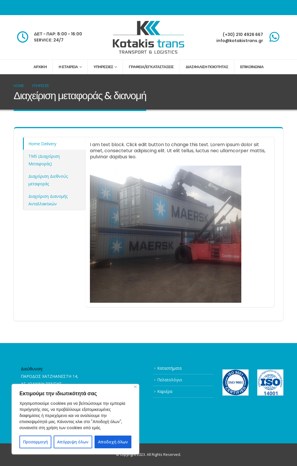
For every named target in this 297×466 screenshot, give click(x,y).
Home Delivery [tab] (42, 143)
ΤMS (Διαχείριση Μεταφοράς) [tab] (44, 159)
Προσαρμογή (35, 442)
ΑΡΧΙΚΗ (40, 67)
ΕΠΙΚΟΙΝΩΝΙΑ (252, 67)
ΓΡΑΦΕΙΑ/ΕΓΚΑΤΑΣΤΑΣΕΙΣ (151, 67)
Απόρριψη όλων (72, 442)
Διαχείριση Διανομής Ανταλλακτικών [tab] (48, 199)
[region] (75, 419)
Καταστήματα (169, 368)
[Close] (135, 386)
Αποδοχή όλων (113, 442)
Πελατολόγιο (169, 379)
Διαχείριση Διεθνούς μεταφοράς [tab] (48, 179)
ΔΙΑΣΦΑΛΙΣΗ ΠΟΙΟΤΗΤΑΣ (207, 67)
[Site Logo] (148, 37)
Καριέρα (164, 391)
